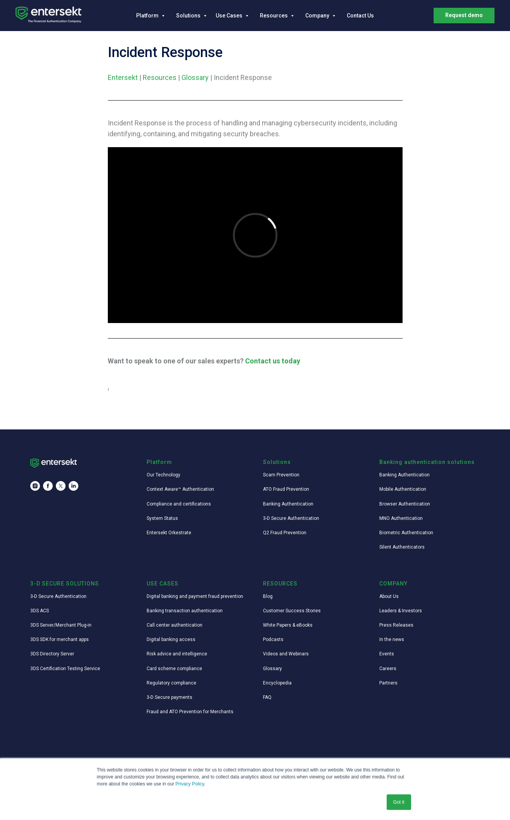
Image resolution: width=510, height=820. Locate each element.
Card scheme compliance (174, 668)
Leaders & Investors (400, 610)
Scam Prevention (281, 475)
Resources (159, 77)
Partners (388, 683)
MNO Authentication (401, 518)
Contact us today (272, 361)
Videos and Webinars (286, 654)
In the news (391, 639)
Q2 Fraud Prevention (284, 532)
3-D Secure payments (169, 697)
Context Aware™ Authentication (180, 489)
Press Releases (396, 625)
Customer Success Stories (292, 610)
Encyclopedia (277, 683)
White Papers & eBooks (288, 625)
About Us (389, 596)
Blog (268, 596)
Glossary (195, 77)
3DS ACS (39, 610)
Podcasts (273, 639)
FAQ (267, 697)
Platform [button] (148, 15)
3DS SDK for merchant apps (59, 639)
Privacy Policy (189, 784)
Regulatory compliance (171, 683)
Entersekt (123, 77)
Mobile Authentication (402, 489)
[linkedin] (73, 486)
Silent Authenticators (402, 547)
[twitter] (61, 486)
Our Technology (163, 475)
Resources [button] (274, 15)
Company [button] (317, 15)
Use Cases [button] (230, 15)
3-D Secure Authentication (291, 518)
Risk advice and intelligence (177, 654)
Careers (387, 668)
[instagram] (35, 486)
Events (386, 654)
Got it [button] (399, 802)
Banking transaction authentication (185, 610)
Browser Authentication (404, 504)
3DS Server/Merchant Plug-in (61, 625)
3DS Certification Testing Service (65, 668)
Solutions (189, 15)
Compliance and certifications (179, 504)
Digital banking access (171, 639)
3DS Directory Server (52, 654)
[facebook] (48, 486)
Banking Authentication (288, 504)
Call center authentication (174, 625)
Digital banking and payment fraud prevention (195, 596)
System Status (162, 518)
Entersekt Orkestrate (169, 532)
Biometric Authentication (406, 532)
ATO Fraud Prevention (286, 489)
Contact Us (360, 15)
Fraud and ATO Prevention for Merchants (190, 711)
